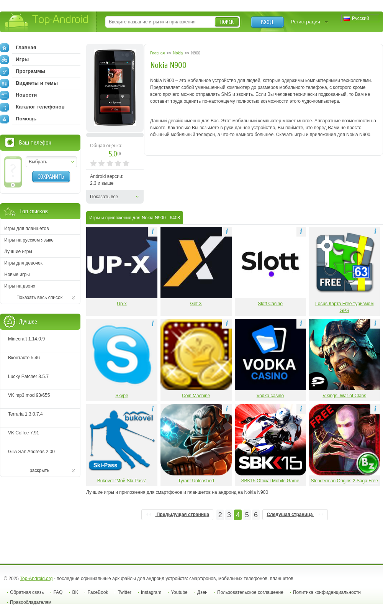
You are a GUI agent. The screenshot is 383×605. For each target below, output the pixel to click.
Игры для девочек (23, 263)
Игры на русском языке (29, 240)
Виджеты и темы (29, 83)
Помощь (18, 119)
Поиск (227, 22)
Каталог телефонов (32, 107)
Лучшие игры (18, 251)
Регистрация (305, 22)
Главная (18, 47)
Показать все (104, 196)
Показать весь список (39, 297)
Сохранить (51, 176)
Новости (18, 95)
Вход (267, 22)
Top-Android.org (36, 578)
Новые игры (17, 274)
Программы (22, 71)
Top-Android (47, 22)
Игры (14, 59)
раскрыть (39, 470)
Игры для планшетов (26, 228)
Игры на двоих (19, 286)
